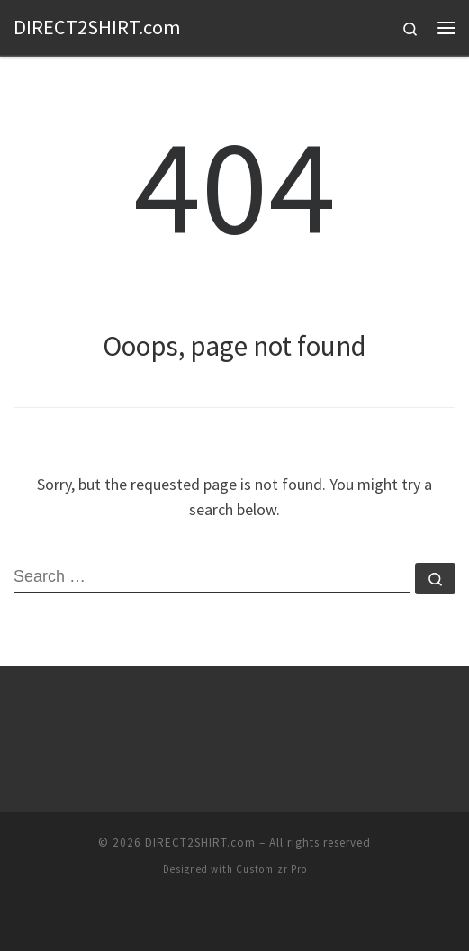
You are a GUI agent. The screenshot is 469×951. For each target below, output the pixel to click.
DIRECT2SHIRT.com (200, 842)
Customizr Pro (271, 869)
